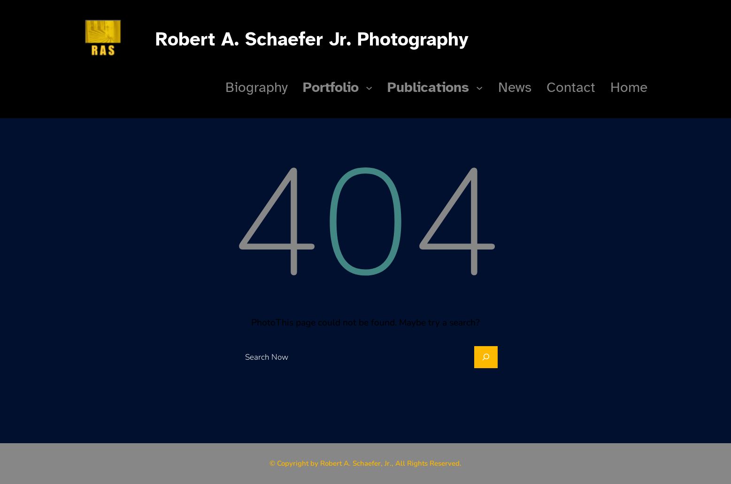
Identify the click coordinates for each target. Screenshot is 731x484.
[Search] (486, 357)
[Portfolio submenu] (369, 87)
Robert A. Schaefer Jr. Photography (312, 39)
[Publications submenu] (479, 87)
